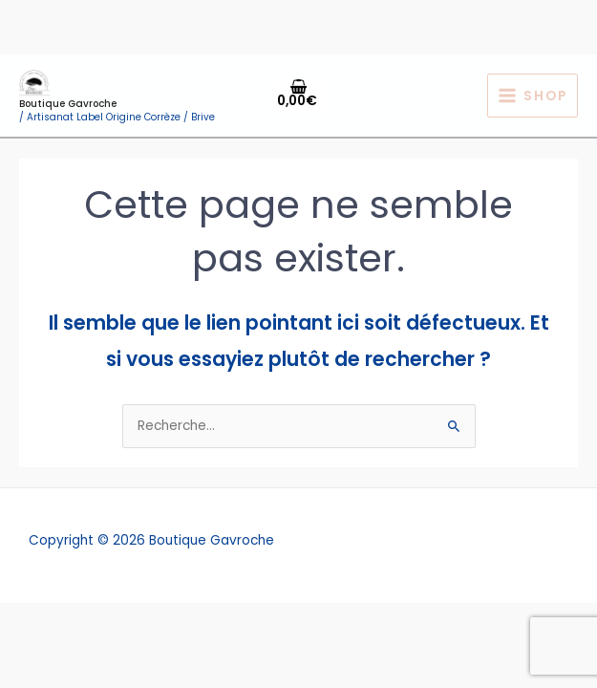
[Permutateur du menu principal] (532, 96)
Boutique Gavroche (68, 104)
